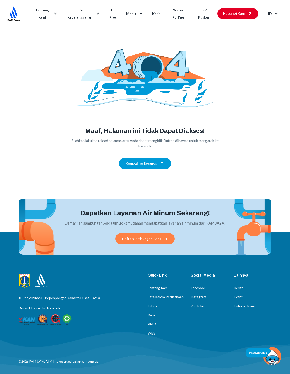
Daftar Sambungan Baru (145, 239)
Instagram (198, 297)
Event (238, 297)
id (273, 13)
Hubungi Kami (238, 13)
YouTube (197, 306)
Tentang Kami (46, 13)
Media (134, 13)
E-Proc (113, 13)
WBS (151, 333)
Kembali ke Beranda (145, 163)
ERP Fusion (203, 13)
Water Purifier (178, 13)
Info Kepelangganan (83, 13)
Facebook (198, 288)
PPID (152, 324)
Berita (238, 288)
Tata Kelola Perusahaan (166, 297)
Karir (156, 14)
